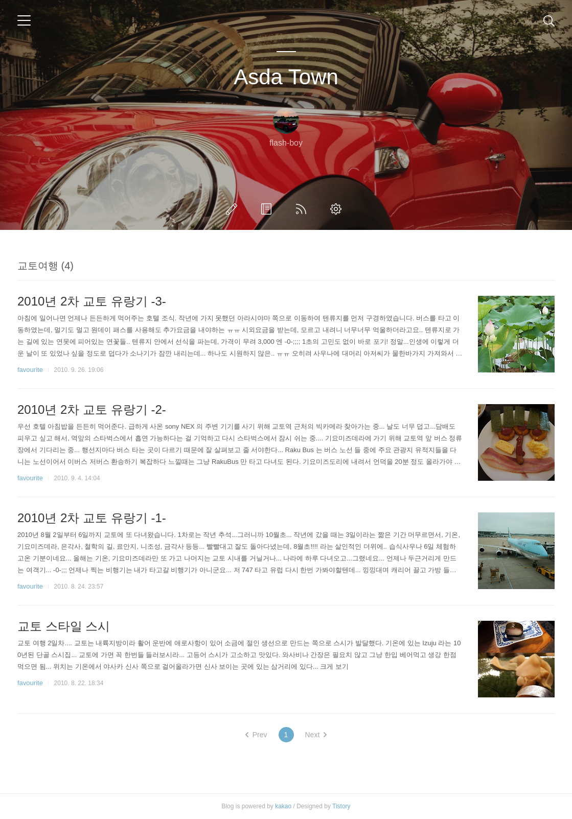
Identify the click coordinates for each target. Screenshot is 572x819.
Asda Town (286, 77)
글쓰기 (233, 209)
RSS (303, 209)
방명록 (268, 209)
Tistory (341, 806)
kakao (283, 806)
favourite (30, 369)
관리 (338, 209)
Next (316, 735)
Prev (256, 735)
